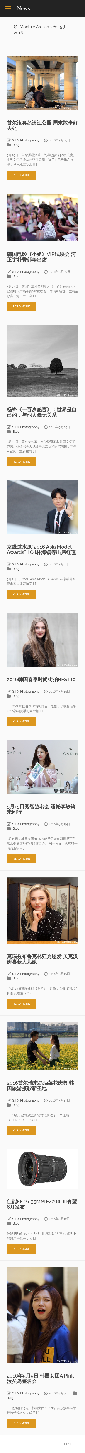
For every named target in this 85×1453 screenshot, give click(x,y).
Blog (16, 145)
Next (67, 1443)
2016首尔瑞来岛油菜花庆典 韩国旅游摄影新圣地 (40, 1085)
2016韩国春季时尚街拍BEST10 (41, 679)
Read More (21, 175)
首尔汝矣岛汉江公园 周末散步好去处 (42, 125)
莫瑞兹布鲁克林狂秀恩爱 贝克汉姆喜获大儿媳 (42, 959)
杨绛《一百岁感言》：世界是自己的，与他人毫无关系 (42, 412)
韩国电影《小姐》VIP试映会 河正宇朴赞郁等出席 (41, 257)
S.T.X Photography (25, 140)
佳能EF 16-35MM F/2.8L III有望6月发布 (42, 1204)
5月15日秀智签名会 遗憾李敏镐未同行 (41, 809)
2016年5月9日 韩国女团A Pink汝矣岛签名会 (40, 1378)
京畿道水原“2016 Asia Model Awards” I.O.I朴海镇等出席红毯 (41, 549)
